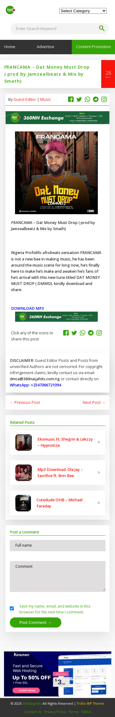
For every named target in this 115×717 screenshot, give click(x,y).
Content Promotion (93, 46)
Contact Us (32, 711)
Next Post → (94, 402)
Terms (74, 711)
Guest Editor (24, 99)
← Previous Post (25, 402)
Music (45, 99)
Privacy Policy (55, 711)
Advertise (45, 46)
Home (9, 46)
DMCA (86, 711)
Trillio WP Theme (90, 703)
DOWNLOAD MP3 (28, 308)
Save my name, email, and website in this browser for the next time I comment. (54, 609)
